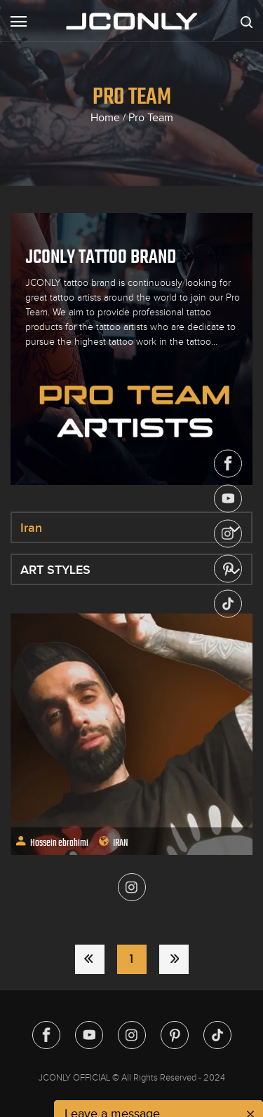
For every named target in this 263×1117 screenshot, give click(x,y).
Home (105, 117)
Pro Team (150, 117)
